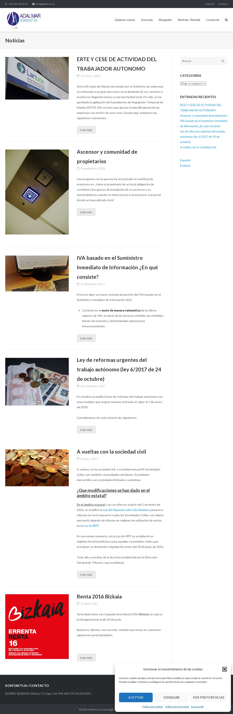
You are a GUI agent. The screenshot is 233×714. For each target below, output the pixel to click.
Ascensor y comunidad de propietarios (204, 115)
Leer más (86, 130)
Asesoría (147, 20)
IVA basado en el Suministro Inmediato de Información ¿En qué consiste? (118, 266)
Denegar (172, 697)
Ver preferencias (208, 697)
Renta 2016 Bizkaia (99, 595)
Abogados (165, 20)
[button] (224, 669)
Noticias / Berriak (189, 20)
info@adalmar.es (45, 3)
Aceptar (135, 697)
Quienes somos (125, 20)
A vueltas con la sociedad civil (112, 451)
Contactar (213, 20)
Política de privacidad (177, 706)
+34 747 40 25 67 (18, 3)
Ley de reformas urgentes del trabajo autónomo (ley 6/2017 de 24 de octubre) (119, 368)
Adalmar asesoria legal (100, 708)
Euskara (223, 3)
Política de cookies (152, 706)
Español (209, 3)
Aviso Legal (197, 706)
